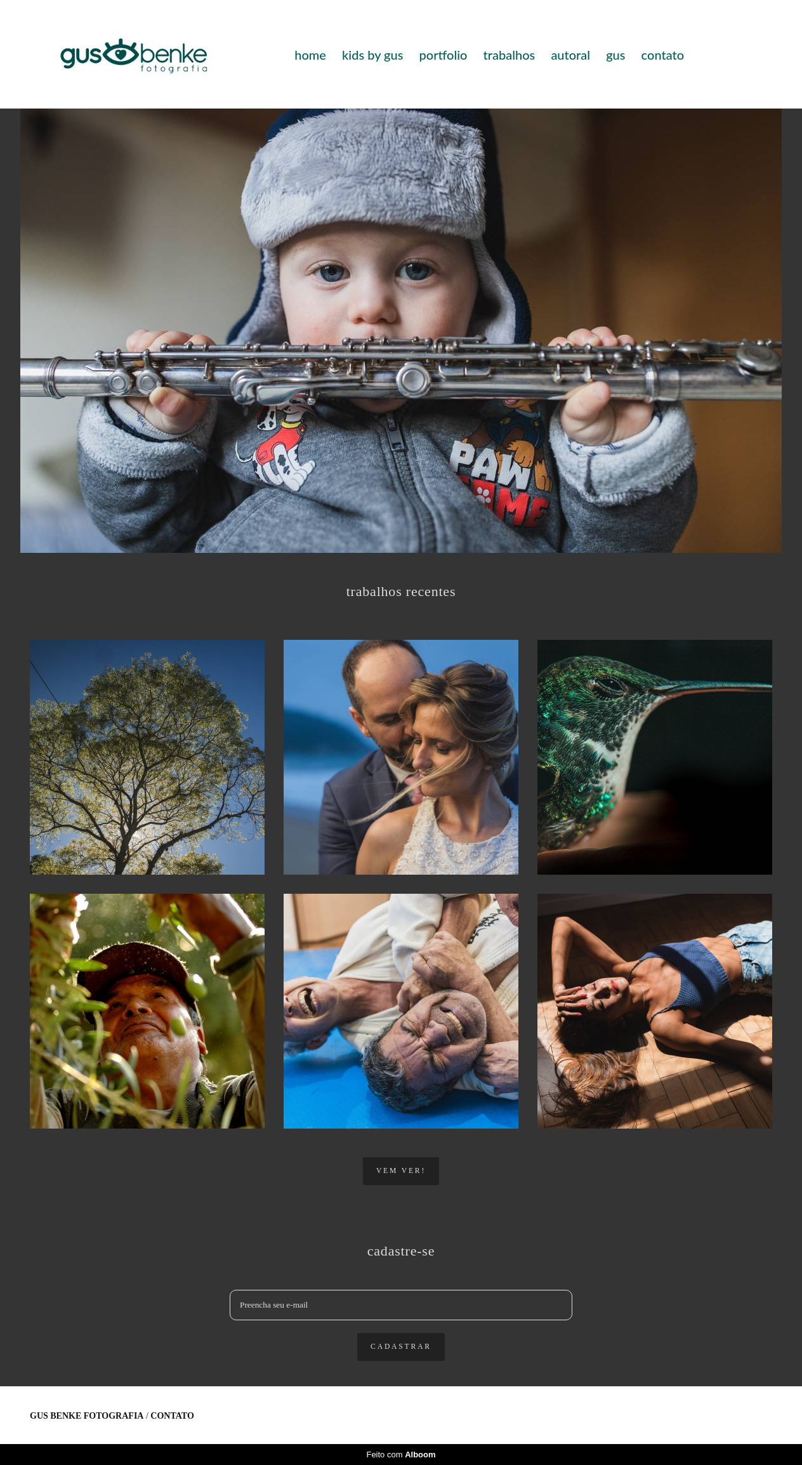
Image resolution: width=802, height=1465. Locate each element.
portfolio (443, 54)
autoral (570, 54)
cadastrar (401, 1346)
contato (662, 54)
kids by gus (372, 54)
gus (615, 54)
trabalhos (509, 54)
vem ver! (401, 1171)
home (310, 54)
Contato (172, 1416)
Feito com (400, 1454)
